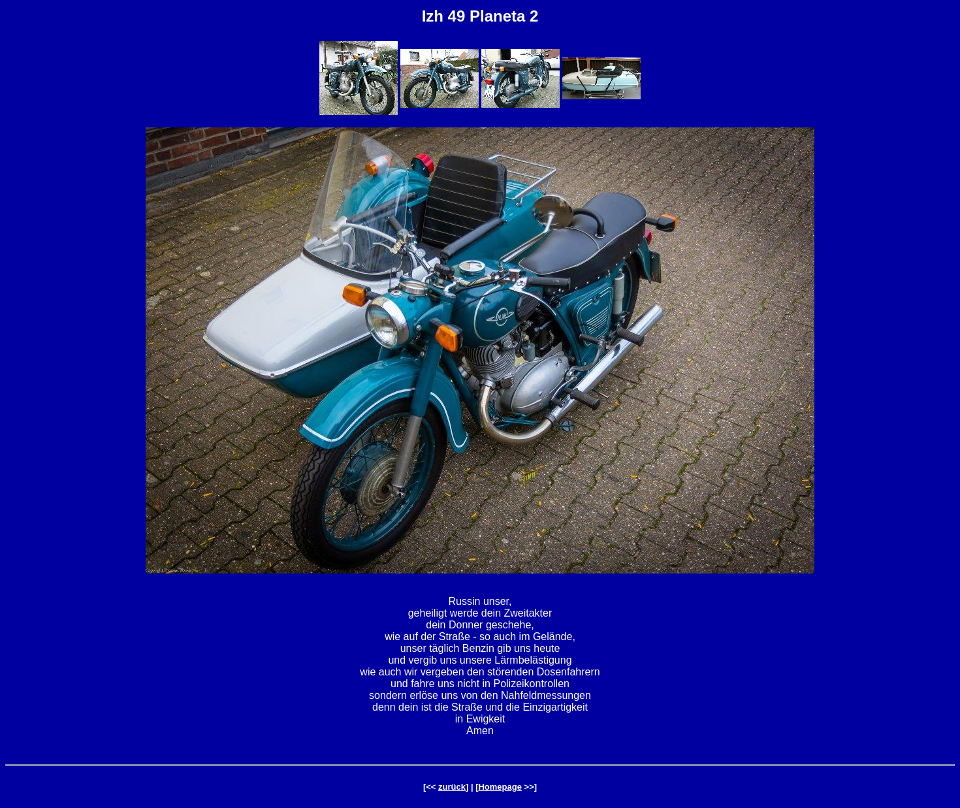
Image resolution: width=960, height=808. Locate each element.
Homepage (499, 787)
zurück (452, 787)
